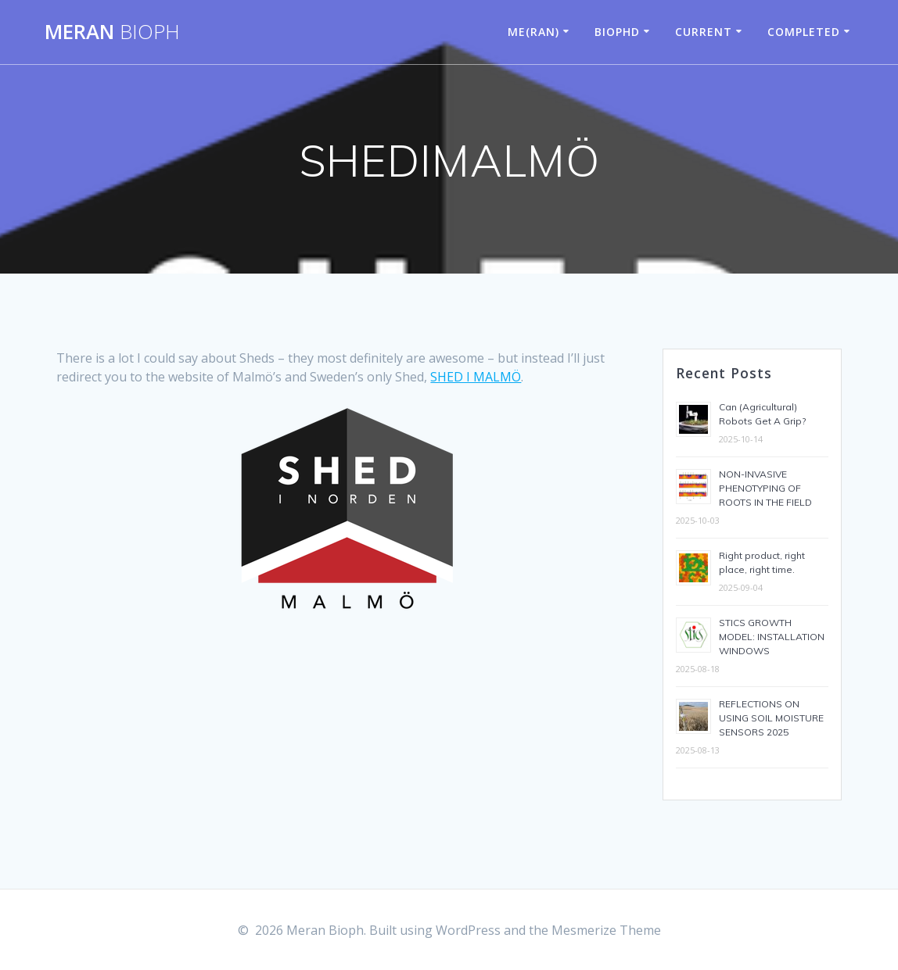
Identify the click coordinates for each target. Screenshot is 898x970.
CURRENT (703, 31)
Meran (112, 32)
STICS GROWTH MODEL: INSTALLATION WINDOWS (771, 637)
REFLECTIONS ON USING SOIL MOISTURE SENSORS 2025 (771, 718)
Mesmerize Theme (606, 930)
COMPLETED (803, 31)
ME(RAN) (533, 31)
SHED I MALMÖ (475, 376)
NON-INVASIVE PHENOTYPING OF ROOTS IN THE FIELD (765, 488)
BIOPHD (617, 31)
